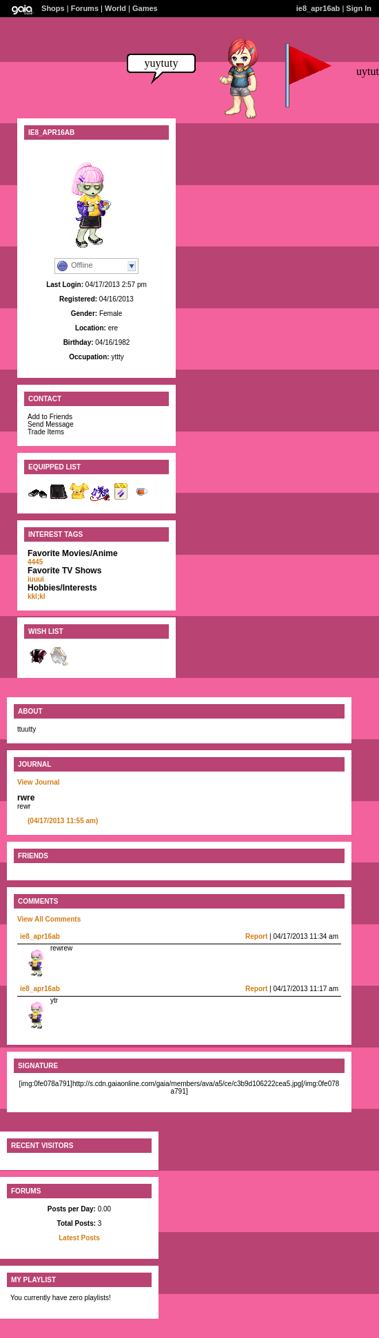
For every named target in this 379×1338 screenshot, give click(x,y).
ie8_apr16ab (318, 8)
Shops (53, 8)
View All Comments (49, 919)
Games (145, 8)
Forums (85, 8)
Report (256, 936)
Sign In (358, 8)
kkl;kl (36, 596)
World (115, 8)
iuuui (36, 579)
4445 (35, 562)
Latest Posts (79, 1238)
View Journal (38, 782)
